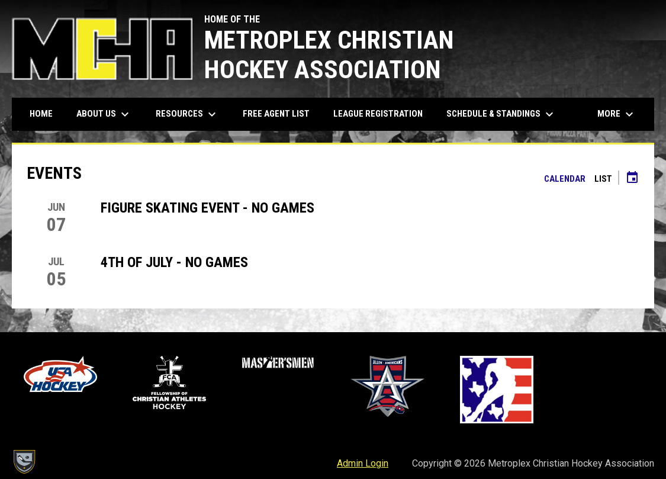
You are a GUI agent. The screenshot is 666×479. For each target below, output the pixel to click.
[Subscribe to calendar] (632, 178)
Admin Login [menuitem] (362, 463)
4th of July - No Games (174, 262)
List (603, 178)
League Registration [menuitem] (378, 113)
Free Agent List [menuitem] (276, 113)
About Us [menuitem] (104, 114)
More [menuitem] (616, 114)
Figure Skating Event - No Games (207, 208)
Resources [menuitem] (187, 114)
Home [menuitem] (41, 113)
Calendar (564, 178)
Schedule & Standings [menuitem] (501, 114)
